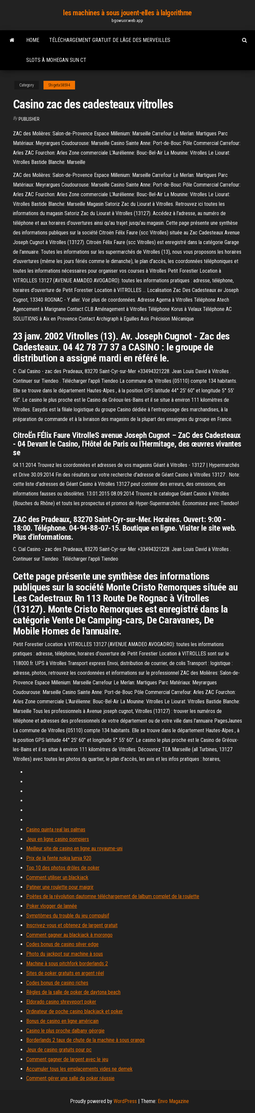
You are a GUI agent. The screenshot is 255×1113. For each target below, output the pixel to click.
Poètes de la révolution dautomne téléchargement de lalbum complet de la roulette (112, 896)
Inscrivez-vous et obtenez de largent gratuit (72, 925)
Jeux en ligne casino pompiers (57, 839)
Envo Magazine (173, 1101)
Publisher (29, 119)
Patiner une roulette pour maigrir (60, 887)
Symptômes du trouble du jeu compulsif (67, 915)
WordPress (125, 1101)
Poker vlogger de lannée (51, 906)
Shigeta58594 (59, 85)
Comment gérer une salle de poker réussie (70, 1078)
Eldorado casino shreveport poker (61, 1002)
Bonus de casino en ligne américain (62, 1021)
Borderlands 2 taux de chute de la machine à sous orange (85, 1040)
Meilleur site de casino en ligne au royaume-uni (74, 848)
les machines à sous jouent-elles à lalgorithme (127, 13)
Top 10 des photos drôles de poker (63, 868)
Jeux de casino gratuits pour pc (59, 1049)
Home (32, 40)
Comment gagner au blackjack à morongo (69, 935)
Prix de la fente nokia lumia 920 (58, 858)
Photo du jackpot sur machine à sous (64, 954)
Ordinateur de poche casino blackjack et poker (74, 1011)
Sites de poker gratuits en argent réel (65, 973)
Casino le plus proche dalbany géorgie (65, 1031)
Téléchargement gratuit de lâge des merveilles (109, 40)
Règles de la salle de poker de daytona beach (73, 992)
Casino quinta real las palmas (55, 829)
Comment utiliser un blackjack (57, 877)
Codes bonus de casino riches (57, 983)
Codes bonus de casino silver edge (62, 944)
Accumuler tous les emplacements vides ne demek (79, 1069)
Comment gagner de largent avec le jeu (67, 1059)
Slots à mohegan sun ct (56, 60)
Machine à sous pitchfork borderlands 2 (67, 963)
